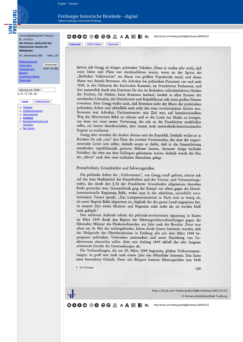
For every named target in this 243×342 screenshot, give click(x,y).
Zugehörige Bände (29, 76)
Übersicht (113, 44)
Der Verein (29, 128)
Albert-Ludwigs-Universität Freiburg (79, 20)
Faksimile (75, 44)
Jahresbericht (30, 114)
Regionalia (25, 80)
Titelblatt (27, 107)
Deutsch (73, 3)
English (62, 3)
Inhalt (25, 101)
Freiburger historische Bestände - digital (98, 16)
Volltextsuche (42, 101)
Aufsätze (28, 118)
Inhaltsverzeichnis (33, 111)
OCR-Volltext (94, 44)
